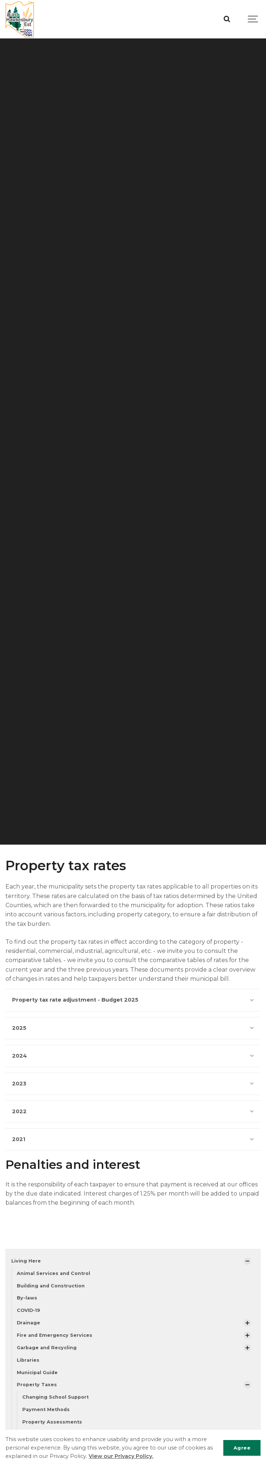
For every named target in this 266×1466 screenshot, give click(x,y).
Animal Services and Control (53, 1273)
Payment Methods (46, 1409)
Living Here (26, 1261)
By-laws (27, 1298)
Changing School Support (55, 1397)
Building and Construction (51, 1286)
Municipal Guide (37, 1372)
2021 (133, 1139)
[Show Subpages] (247, 1261)
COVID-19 (28, 1310)
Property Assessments (52, 1422)
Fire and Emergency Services (54, 1335)
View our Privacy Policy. (121, 1456)
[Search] (227, 19)
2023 (133, 1083)
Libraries (28, 1360)
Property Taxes (37, 1384)
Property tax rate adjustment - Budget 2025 (133, 999)
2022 (133, 1111)
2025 (133, 1028)
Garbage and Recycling (47, 1347)
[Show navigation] (253, 19)
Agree (242, 1448)
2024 (133, 1055)
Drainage (28, 1322)
